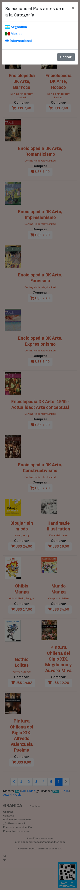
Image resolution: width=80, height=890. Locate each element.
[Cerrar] (73, 8)
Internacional (18, 41)
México (14, 34)
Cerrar (66, 57)
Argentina (16, 27)
